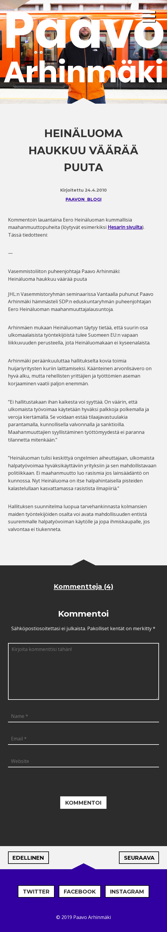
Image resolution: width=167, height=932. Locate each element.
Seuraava (139, 858)
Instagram (127, 891)
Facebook (80, 891)
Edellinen (28, 858)
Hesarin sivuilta (125, 227)
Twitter (36, 891)
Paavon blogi (83, 199)
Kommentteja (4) (83, 587)
